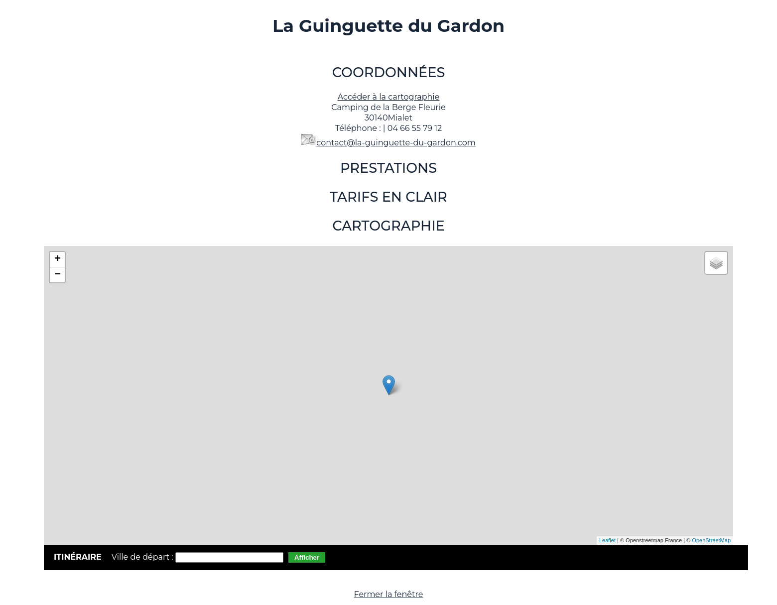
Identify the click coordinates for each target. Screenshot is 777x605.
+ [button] (57, 259)
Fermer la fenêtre (388, 594)
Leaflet (607, 540)
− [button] (57, 274)
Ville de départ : (143, 557)
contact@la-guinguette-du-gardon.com (395, 142)
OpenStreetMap (711, 540)
